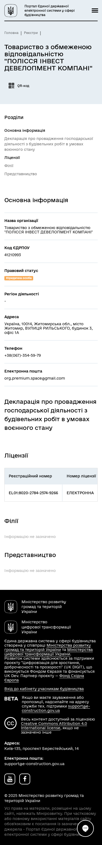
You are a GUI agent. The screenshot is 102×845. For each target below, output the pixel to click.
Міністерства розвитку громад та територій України (47, 647)
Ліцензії (12, 157)
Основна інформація (24, 130)
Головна (11, 33)
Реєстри (31, 33)
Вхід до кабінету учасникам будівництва (44, 689)
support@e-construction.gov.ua (56, 708)
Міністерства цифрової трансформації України (48, 651)
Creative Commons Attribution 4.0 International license (54, 725)
